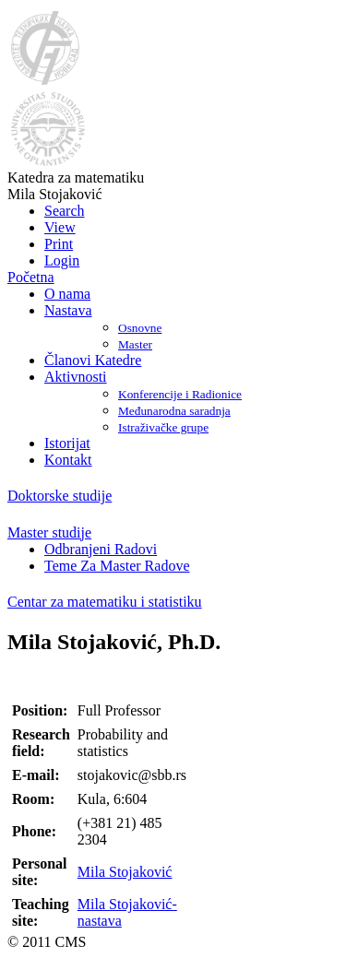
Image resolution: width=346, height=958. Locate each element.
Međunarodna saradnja (174, 411)
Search (64, 211)
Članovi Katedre (92, 360)
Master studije (49, 532)
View (60, 227)
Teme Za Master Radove (116, 566)
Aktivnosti (75, 376)
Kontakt (68, 459)
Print (58, 244)
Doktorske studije (59, 495)
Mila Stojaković (125, 872)
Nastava (68, 310)
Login (61, 260)
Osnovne (139, 328)
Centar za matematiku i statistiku (104, 601)
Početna (30, 277)
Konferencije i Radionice (180, 394)
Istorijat (67, 443)
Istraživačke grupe (163, 427)
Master (135, 344)
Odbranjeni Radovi (100, 549)
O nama (67, 294)
